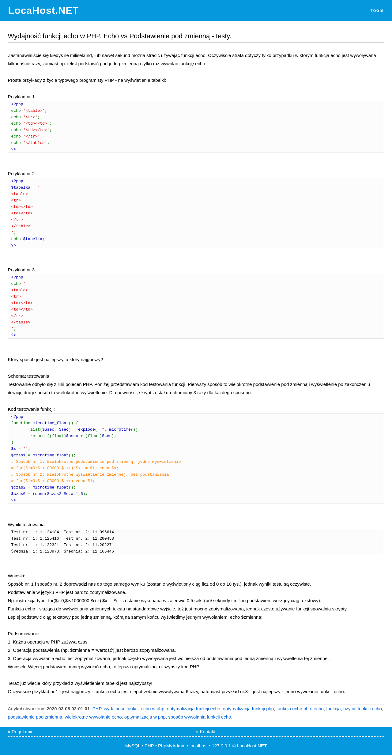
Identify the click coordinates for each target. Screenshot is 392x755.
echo (319, 708)
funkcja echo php (294, 708)
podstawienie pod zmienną (35, 716)
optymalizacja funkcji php (248, 708)
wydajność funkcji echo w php (134, 708)
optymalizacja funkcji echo (193, 708)
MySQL (132, 745)
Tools (377, 10)
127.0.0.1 (221, 745)
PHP (96, 708)
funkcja (333, 708)
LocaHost (246, 745)
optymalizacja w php (145, 716)
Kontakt (208, 731)
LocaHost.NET (43, 10)
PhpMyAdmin (171, 745)
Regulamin (23, 731)
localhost (199, 745)
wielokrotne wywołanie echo (93, 716)
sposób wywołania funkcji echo (199, 716)
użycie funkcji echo (362, 708)
